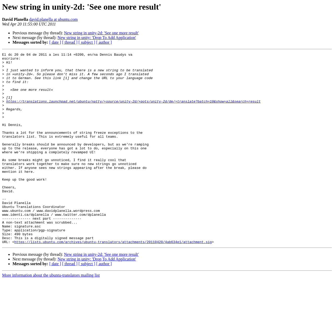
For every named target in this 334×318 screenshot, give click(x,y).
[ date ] (55, 42)
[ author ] (104, 42)
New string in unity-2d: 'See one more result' (101, 33)
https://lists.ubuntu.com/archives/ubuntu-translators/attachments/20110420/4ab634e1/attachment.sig (113, 280)
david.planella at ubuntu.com (53, 19)
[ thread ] (69, 42)
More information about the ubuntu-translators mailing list (51, 313)
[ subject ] (87, 42)
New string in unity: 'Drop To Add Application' (96, 37)
